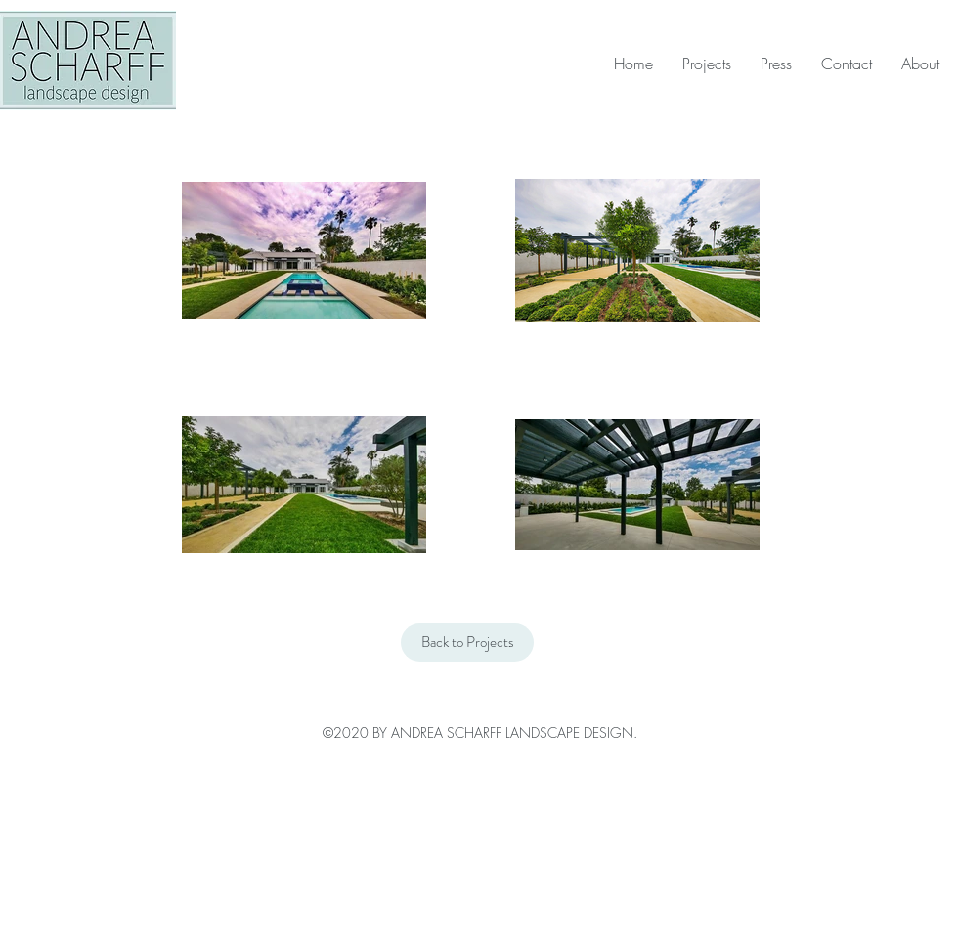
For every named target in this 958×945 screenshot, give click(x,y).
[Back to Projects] (467, 642)
